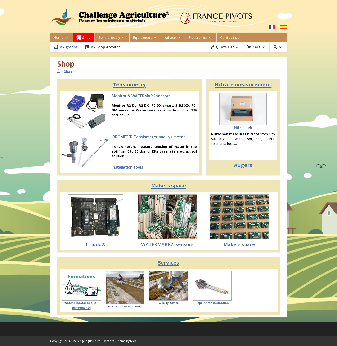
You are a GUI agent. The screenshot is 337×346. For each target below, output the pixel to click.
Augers (243, 165)
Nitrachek (243, 127)
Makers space (168, 185)
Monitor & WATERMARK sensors (141, 95)
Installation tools (127, 167)
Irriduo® (95, 244)
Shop (68, 71)
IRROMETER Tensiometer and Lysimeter (148, 136)
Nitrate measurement (243, 84)
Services (168, 262)
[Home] (58, 71)
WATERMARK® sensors (167, 244)
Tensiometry (129, 84)
